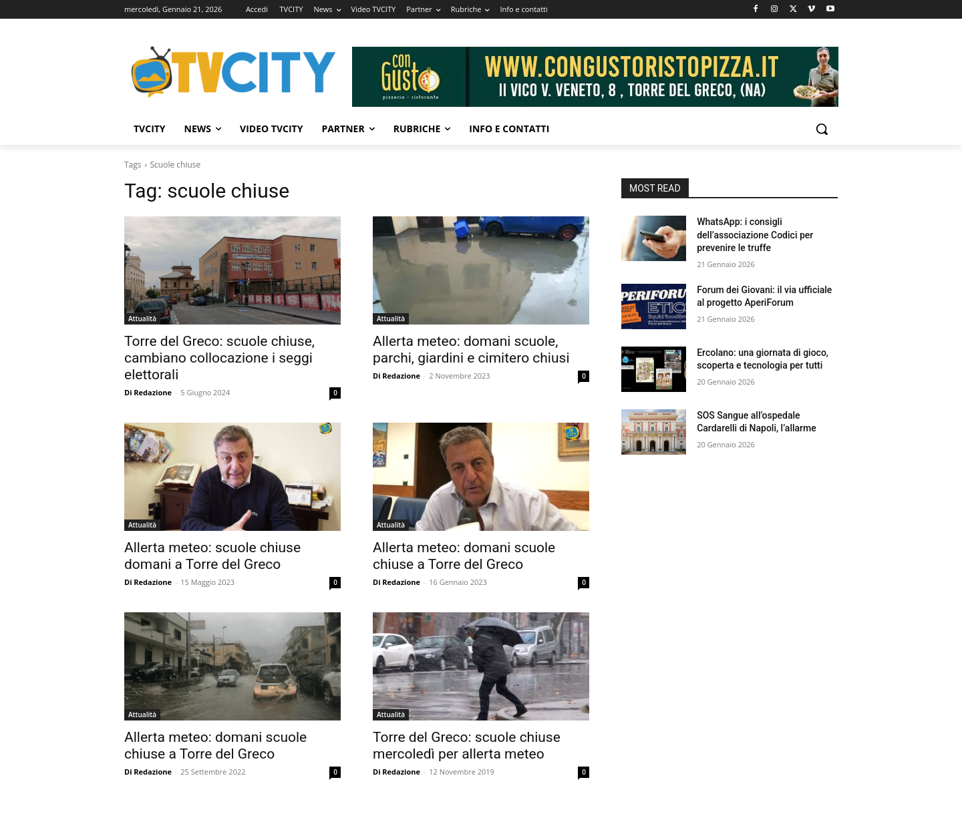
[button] (822, 129)
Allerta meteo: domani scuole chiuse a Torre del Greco (464, 556)
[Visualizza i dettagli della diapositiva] (595, 77)
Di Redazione (148, 392)
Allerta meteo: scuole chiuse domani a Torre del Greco (212, 556)
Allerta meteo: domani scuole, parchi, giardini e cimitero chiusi (471, 349)
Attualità (142, 318)
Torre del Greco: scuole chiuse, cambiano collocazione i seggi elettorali (219, 358)
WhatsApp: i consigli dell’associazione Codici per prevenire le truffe (755, 234)
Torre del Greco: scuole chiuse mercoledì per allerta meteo (466, 745)
